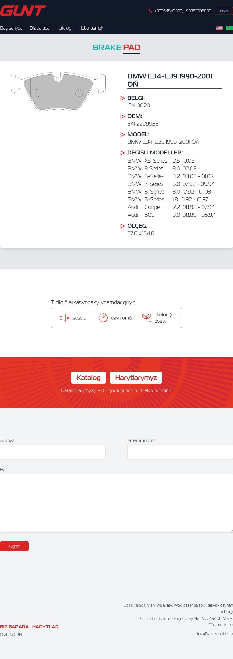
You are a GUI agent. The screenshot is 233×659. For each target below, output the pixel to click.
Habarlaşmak (91, 27)
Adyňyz (7, 440)
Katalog (64, 27)
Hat (3, 469)
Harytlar (45, 627)
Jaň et (224, 11)
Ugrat (14, 546)
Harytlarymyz (136, 377)
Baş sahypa (11, 27)
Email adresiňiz (140, 440)
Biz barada (39, 27)
